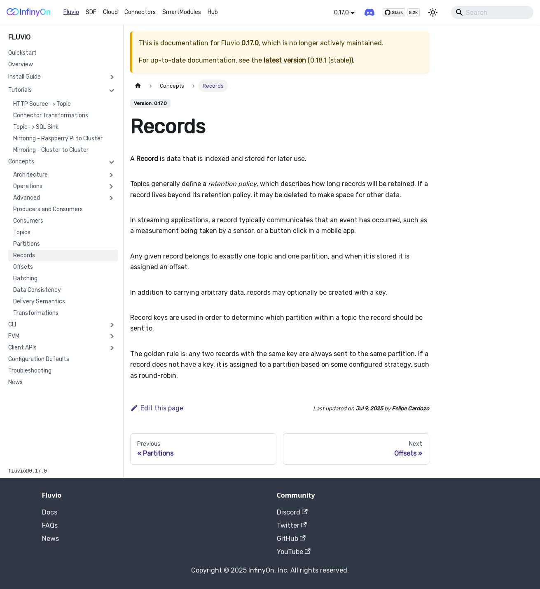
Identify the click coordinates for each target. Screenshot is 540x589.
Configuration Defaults (38, 359)
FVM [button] (13, 336)
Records (24, 255)
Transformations (35, 313)
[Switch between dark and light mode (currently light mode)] (432, 12)
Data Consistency (37, 289)
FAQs (50, 525)
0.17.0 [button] (341, 12)
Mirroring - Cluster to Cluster (51, 150)
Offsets (23, 266)
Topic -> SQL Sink (35, 126)
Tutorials (20, 89)
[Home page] (138, 85)
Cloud (110, 12)
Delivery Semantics (39, 301)
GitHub (291, 538)
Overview (20, 64)
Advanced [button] (26, 197)
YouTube (294, 552)
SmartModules (181, 12)
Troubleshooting (29, 370)
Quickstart (22, 52)
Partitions (26, 243)
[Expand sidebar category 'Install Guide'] (112, 77)
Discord (292, 512)
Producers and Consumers (48, 209)
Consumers (28, 220)
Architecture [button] (30, 174)
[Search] (492, 12)
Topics (21, 232)
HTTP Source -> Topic (42, 103)
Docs (49, 512)
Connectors (140, 12)
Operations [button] (27, 186)
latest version (285, 60)
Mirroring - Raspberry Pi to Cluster (58, 138)
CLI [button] (12, 324)
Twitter (292, 525)
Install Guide (24, 76)
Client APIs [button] (22, 347)
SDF (91, 12)
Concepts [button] (21, 161)
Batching (25, 278)
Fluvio (71, 12)
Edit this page (156, 408)
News (15, 382)
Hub (213, 12)
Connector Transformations (50, 115)
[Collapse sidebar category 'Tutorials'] (112, 90)
